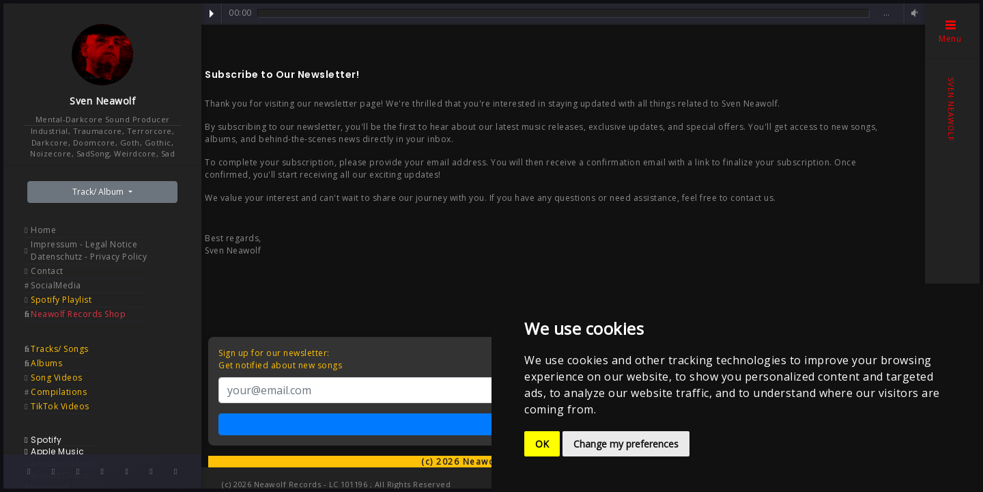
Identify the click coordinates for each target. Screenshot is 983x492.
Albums (46, 363)
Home (43, 230)
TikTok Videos (60, 406)
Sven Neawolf (102, 100)
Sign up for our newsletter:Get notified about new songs (280, 359)
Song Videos (57, 377)
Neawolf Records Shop (78, 314)
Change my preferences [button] (626, 443)
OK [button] (542, 443)
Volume (912, 13)
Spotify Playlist (61, 299)
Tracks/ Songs (60, 349)
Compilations (59, 392)
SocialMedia (56, 285)
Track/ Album (99, 191)
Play (212, 14)
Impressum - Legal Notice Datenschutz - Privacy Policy (89, 250)
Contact (47, 271)
